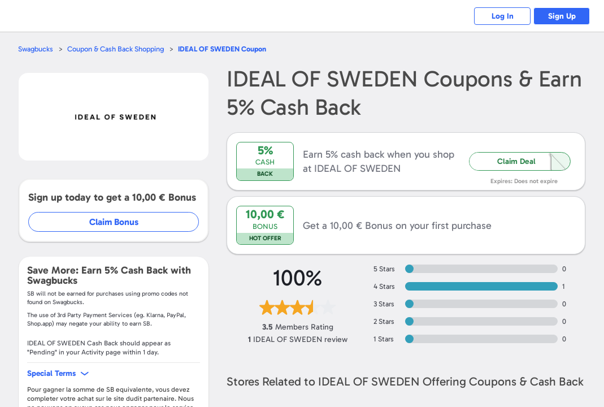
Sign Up (562, 16)
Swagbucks (35, 49)
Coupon (222, 49)
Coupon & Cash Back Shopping (115, 49)
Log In (503, 16)
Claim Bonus (113, 222)
